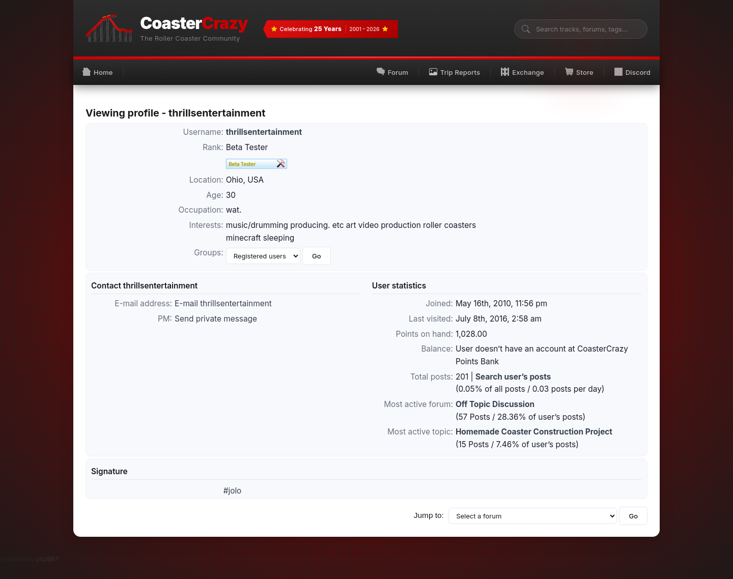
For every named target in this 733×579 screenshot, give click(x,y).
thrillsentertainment (264, 132)
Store (579, 72)
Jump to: (429, 515)
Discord (632, 72)
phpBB (45, 559)
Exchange (522, 72)
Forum (392, 72)
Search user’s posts (513, 377)
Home (97, 72)
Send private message (216, 319)
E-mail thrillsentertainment (223, 303)
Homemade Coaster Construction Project (534, 432)
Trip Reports (454, 72)
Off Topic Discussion (495, 404)
